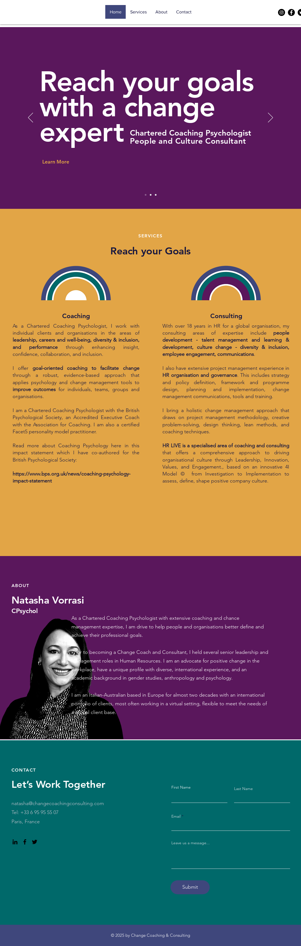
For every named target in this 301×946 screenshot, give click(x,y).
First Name (181, 787)
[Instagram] (281, 12)
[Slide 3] (156, 195)
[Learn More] (62, 161)
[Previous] (30, 118)
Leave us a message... (190, 843)
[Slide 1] (145, 195)
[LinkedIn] (14, 841)
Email (176, 816)
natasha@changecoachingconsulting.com (57, 803)
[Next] (270, 118)
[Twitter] (34, 841)
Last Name (243, 789)
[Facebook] (291, 12)
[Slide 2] (150, 195)
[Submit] (190, 887)
